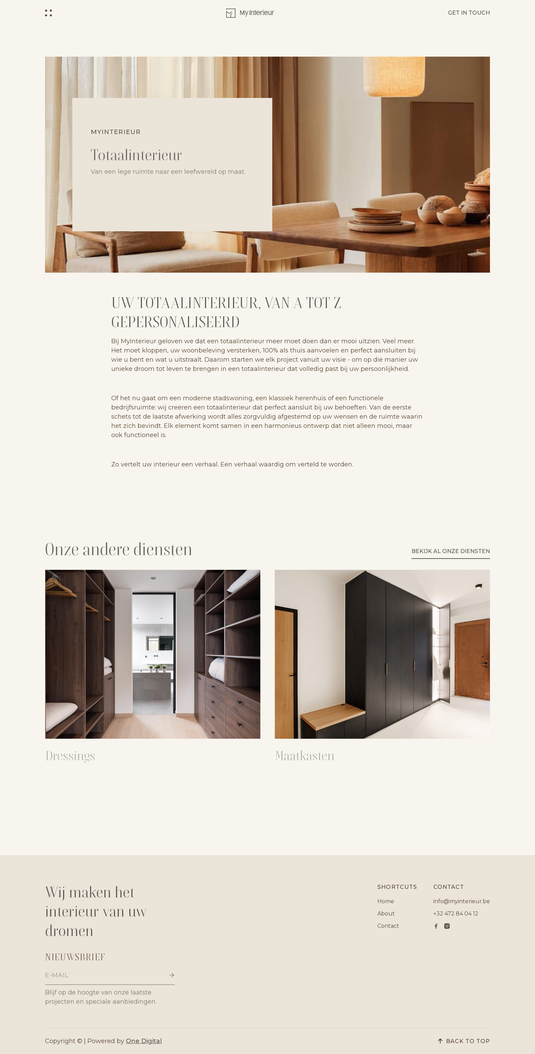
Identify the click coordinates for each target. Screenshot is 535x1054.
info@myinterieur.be (461, 901)
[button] (48, 13)
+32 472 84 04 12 (455, 913)
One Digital (144, 1041)
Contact (388, 926)
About (386, 913)
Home (385, 901)
